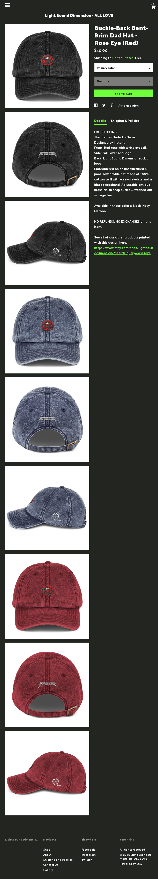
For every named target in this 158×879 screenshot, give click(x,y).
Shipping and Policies (58, 859)
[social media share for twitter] (104, 105)
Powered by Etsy (131, 863)
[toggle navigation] (7, 5)
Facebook (88, 849)
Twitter (86, 859)
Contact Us (50, 864)
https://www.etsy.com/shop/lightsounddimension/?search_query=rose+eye (123, 250)
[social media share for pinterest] (112, 105)
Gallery (48, 869)
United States (123, 58)
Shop (46, 849)
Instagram (88, 854)
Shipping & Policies (125, 120)
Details (100, 120)
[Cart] (153, 7)
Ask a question (128, 105)
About (47, 854)
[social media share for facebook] (96, 105)
